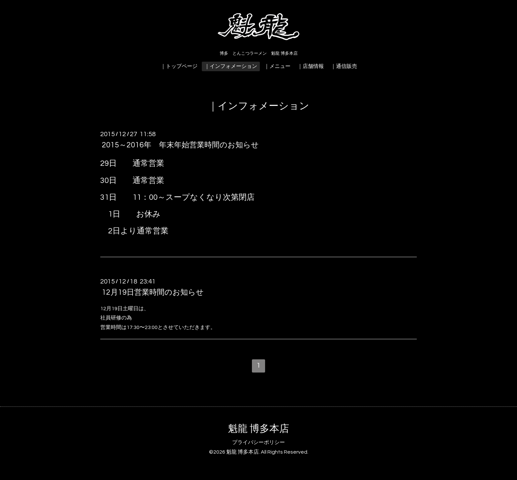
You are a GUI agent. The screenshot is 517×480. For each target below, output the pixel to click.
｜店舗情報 (310, 66)
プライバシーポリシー (258, 442)
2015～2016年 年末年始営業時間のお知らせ (180, 145)
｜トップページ (179, 66)
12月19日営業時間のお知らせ (153, 292)
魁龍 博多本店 (258, 429)
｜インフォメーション (230, 66)
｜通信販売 (344, 66)
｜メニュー (277, 66)
